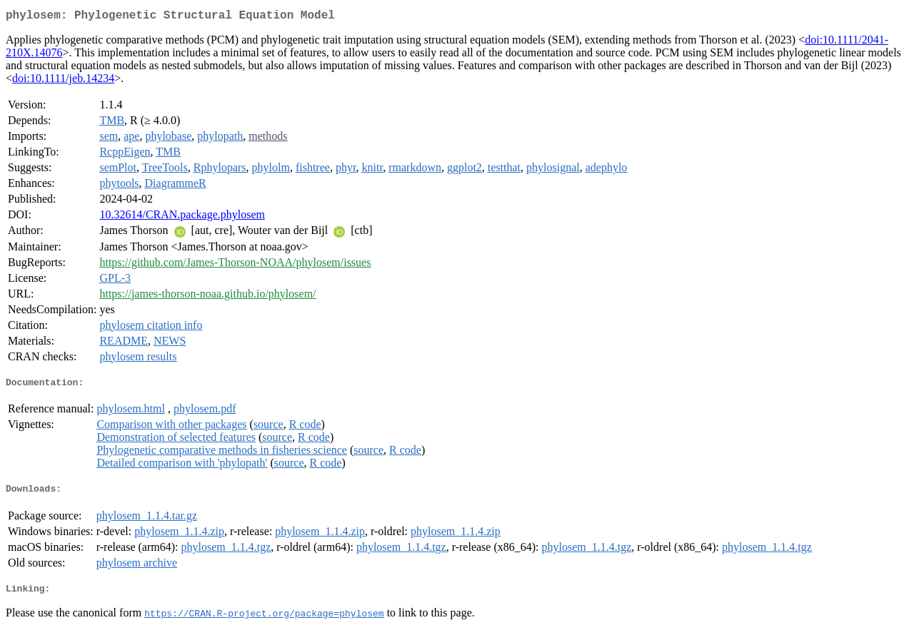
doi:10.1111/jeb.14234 (63, 81)
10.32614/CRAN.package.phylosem (182, 217)
